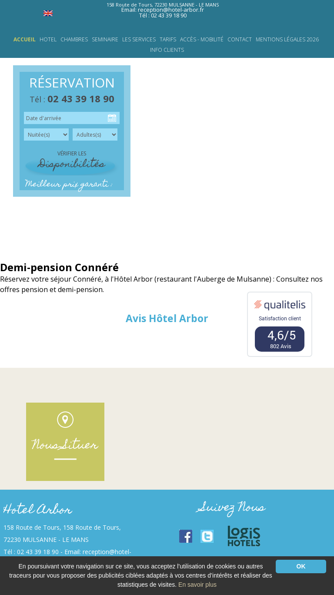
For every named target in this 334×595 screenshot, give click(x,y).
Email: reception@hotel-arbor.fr (162, 9)
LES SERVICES (139, 39)
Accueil (24, 39)
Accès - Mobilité (202, 39)
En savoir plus (197, 584)
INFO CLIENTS (167, 50)
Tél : (72, 99)
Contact (239, 39)
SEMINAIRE (105, 39)
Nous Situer (65, 446)
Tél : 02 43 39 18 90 (163, 15)
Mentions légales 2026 (287, 39)
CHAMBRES (74, 39)
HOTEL (48, 39)
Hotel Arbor (37, 511)
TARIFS (168, 39)
